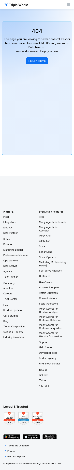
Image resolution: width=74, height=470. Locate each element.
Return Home (37, 60)
